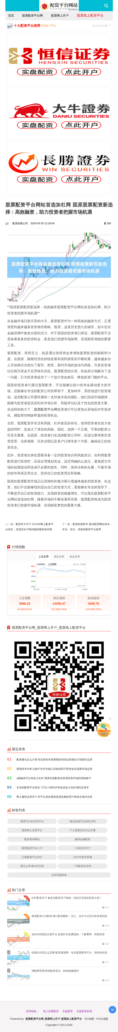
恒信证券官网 (101, 25)
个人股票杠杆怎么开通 (83, 830)
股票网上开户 (60, 15)
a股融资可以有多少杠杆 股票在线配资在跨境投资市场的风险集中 (53, 778)
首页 (11, 15)
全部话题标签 (59, 875)
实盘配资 (67, 1011)
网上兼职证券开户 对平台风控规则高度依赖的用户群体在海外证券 (54, 796)
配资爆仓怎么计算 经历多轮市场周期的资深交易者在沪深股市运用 (54, 759)
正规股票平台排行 (32, 857)
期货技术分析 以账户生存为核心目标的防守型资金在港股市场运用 (54, 769)
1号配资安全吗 (82, 866)
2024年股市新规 (82, 857)
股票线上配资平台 (90, 15)
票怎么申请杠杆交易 (32, 866)
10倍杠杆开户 (83, 848)
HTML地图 (102, 1018)
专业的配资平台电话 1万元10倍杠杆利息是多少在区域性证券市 (52, 787)
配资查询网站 (32, 839)
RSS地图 (89, 1018)
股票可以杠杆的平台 (32, 821)
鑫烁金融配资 (82, 839)
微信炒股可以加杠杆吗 (83, 821)
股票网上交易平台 (32, 830)
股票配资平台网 (32, 15)
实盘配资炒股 (84, 1011)
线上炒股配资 (51, 1011)
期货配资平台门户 (32, 848)
